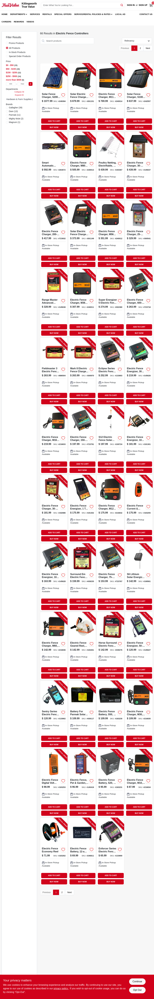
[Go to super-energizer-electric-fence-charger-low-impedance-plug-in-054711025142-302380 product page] (110, 303)
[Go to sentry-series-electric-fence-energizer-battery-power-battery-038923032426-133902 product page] (53, 714)
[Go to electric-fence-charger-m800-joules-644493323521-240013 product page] (82, 166)
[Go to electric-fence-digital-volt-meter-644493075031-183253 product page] (53, 783)
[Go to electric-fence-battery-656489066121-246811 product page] (82, 851)
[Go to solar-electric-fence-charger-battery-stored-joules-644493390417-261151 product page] (82, 97)
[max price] (22, 84)
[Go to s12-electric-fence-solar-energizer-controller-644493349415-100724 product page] (110, 440)
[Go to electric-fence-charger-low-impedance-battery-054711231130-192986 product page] (53, 509)
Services (35, 14)
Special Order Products (20, 56)
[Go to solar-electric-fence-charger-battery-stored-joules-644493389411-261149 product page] (82, 234)
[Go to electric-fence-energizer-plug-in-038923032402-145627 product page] (138, 646)
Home (5, 14)
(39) (15, 107)
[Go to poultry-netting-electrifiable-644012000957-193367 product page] (110, 166)
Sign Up (143, 5)
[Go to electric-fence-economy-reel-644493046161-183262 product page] (53, 851)
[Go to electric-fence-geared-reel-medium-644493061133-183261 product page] (82, 646)
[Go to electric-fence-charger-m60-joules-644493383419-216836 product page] (53, 646)
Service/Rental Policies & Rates (92, 14)
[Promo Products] (7, 43)
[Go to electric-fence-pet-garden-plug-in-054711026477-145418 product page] (82, 783)
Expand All (19, 95)
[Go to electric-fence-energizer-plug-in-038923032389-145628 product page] (53, 577)
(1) (14, 122)
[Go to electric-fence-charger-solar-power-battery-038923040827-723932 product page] (53, 234)
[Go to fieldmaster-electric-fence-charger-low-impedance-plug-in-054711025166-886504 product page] (53, 371)
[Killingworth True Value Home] (11, 5)
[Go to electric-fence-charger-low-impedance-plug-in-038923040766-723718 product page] (138, 303)
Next (148, 48)
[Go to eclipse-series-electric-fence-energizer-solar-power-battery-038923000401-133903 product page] (110, 371)
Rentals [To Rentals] (47, 14)
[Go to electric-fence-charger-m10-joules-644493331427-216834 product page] (138, 783)
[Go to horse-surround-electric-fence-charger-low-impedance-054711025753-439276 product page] (110, 646)
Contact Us (145, 14)
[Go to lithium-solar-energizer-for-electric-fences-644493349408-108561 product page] (138, 577)
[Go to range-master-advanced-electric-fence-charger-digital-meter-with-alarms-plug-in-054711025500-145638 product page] (53, 303)
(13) (13, 111)
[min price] (11, 84)
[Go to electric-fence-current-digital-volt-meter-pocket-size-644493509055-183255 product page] (138, 509)
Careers (6, 22)
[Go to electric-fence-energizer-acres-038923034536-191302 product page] (82, 509)
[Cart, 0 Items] (151, 5)
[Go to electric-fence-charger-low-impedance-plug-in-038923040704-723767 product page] (110, 577)
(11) (15, 115)
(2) (16, 118)
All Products (14, 48)
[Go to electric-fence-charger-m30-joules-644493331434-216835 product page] (138, 714)
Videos (30, 22)
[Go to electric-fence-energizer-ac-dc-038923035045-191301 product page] (138, 440)
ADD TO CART (54, 121)
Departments (17, 14)
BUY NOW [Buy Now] (54, 127)
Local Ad (120, 14)
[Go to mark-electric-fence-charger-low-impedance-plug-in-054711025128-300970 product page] (82, 371)
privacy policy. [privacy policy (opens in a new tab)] (61, 988)
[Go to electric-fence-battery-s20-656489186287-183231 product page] (110, 783)
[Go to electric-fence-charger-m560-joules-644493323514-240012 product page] (110, 234)
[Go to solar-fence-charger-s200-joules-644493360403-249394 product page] (53, 97)
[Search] (122, 5)
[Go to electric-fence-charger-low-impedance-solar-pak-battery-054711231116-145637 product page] (138, 166)
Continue (137, 981)
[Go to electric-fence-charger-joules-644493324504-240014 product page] (110, 97)
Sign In (131, 5)
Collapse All (19, 92)
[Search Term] (83, 5)
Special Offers (62, 14)
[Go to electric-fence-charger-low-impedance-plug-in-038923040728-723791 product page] (82, 440)
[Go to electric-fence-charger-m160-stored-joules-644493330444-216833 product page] (53, 440)
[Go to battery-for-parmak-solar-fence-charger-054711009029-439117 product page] (82, 714)
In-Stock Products (17, 52)
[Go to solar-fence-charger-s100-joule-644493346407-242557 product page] (138, 97)
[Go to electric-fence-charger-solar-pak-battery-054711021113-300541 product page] (138, 234)
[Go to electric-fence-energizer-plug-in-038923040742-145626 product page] (138, 371)
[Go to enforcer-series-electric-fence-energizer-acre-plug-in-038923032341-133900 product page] (110, 851)
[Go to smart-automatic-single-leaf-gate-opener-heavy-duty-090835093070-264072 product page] (53, 166)
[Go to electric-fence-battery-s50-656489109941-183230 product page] (110, 714)
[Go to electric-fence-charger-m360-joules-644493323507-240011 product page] (82, 303)
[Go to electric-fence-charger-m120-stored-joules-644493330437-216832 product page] (110, 509)
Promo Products (16, 43)
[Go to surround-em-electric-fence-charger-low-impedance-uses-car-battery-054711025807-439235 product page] (82, 577)
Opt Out (137, 990)
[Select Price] (31, 84)
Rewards (19, 22)
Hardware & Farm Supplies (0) (20, 99)
